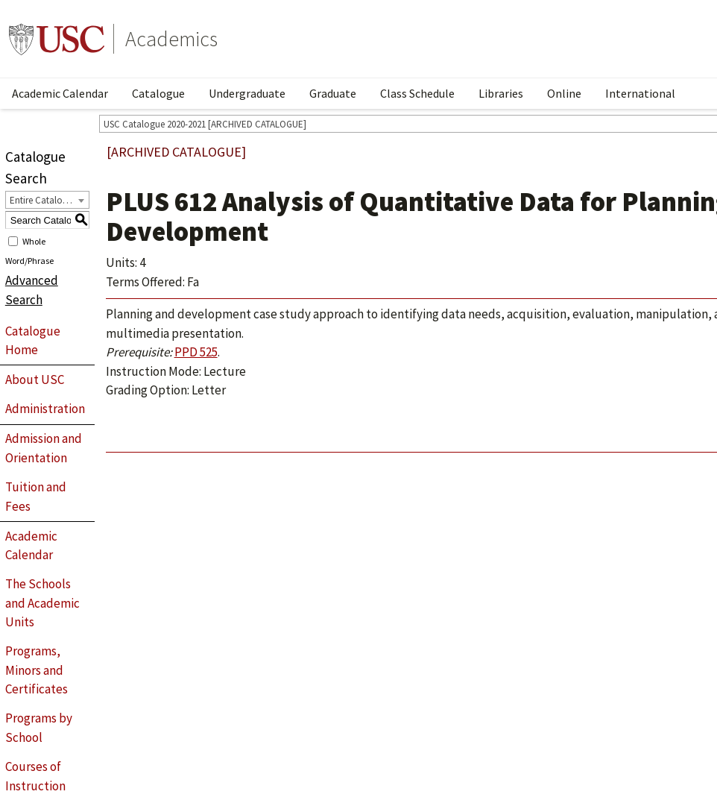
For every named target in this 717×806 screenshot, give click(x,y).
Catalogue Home (32, 341)
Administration (45, 408)
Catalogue (158, 93)
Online (564, 93)
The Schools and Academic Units (42, 603)
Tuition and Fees (35, 496)
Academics (171, 38)
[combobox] (47, 200)
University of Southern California (56, 38)
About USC (34, 379)
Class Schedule (417, 93)
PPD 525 (196, 352)
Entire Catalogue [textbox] (44, 200)
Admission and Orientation (43, 448)
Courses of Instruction (35, 776)
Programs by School (38, 728)
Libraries (500, 93)
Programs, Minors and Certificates (36, 670)
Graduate (332, 93)
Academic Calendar (60, 93)
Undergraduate (247, 93)
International (640, 93)
